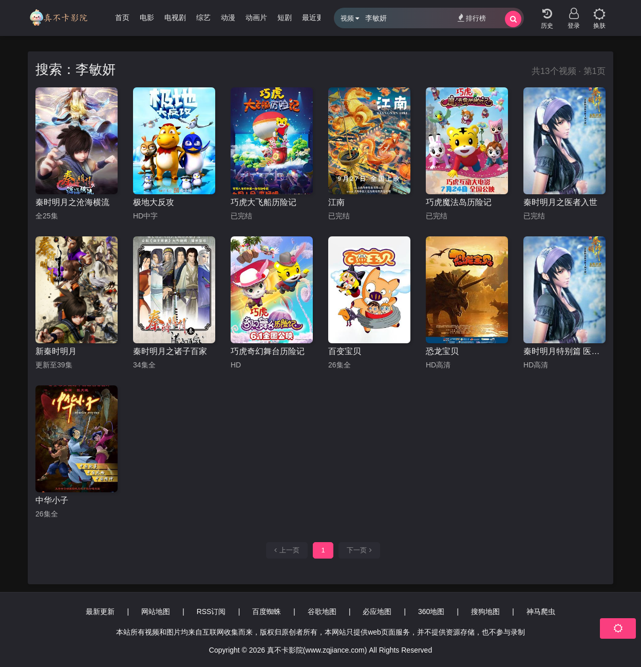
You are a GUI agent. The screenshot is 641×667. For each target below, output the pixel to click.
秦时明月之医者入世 (560, 202)
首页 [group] (122, 17)
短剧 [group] (284, 17)
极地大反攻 (153, 202)
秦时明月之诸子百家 (170, 351)
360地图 (431, 611)
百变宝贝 (344, 351)
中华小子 (51, 500)
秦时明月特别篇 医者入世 (564, 351)
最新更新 (100, 611)
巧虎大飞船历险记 (263, 202)
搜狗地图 (485, 611)
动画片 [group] (256, 17)
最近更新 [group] (316, 17)
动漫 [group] (228, 17)
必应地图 (377, 611)
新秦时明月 (56, 351)
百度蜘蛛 (266, 611)
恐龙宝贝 (442, 351)
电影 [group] (147, 17)
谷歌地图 (322, 611)
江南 (336, 202)
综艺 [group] (203, 17)
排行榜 (472, 17)
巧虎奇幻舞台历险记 (268, 351)
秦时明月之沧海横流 (72, 202)
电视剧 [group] (175, 17)
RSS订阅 (211, 611)
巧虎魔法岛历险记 (459, 202)
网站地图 (155, 611)
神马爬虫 (540, 611)
